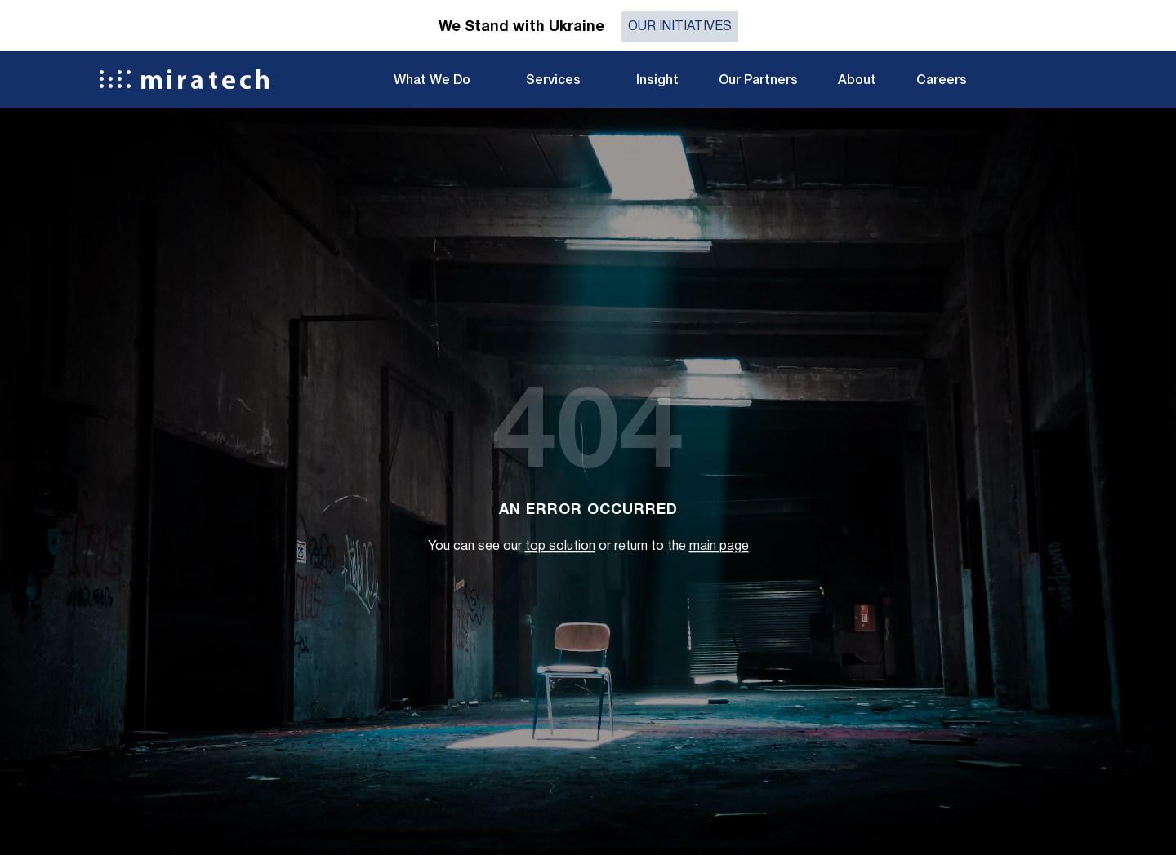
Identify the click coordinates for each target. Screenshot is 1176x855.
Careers (941, 80)
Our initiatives (680, 27)
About (857, 80)
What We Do (432, 80)
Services (553, 80)
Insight (657, 80)
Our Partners (758, 80)
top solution (560, 546)
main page (719, 546)
